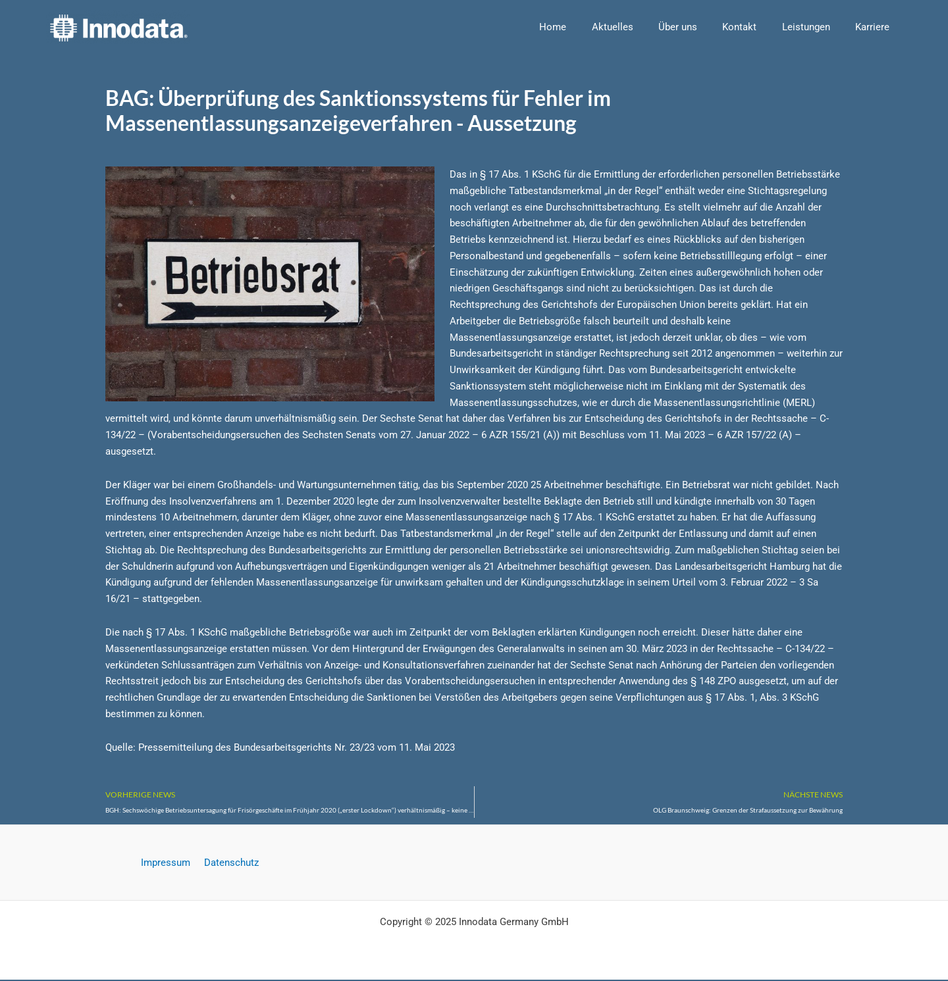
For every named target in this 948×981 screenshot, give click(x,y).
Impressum (167, 863)
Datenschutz (229, 863)
